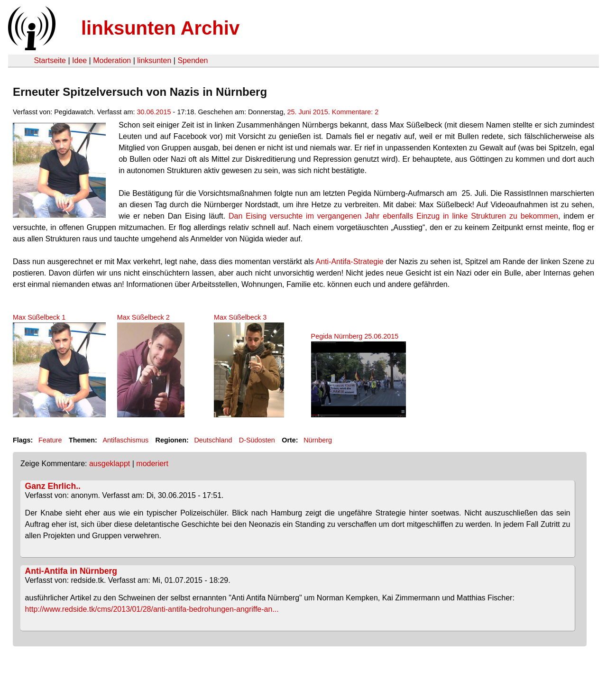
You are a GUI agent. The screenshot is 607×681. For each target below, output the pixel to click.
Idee (79, 60)
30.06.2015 (154, 112)
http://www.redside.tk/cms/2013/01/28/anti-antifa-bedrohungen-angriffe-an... (152, 609)
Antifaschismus (125, 440)
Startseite (50, 60)
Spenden (192, 60)
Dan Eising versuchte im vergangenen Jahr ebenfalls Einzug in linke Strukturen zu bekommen (393, 216)
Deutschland (213, 440)
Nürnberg (318, 440)
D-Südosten (257, 440)
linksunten (154, 60)
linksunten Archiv (160, 28)
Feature (50, 440)
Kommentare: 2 (355, 112)
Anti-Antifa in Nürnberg (71, 571)
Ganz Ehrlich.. (53, 486)
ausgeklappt (109, 464)
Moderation (112, 60)
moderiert (152, 464)
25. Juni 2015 (307, 112)
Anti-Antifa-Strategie (350, 262)
